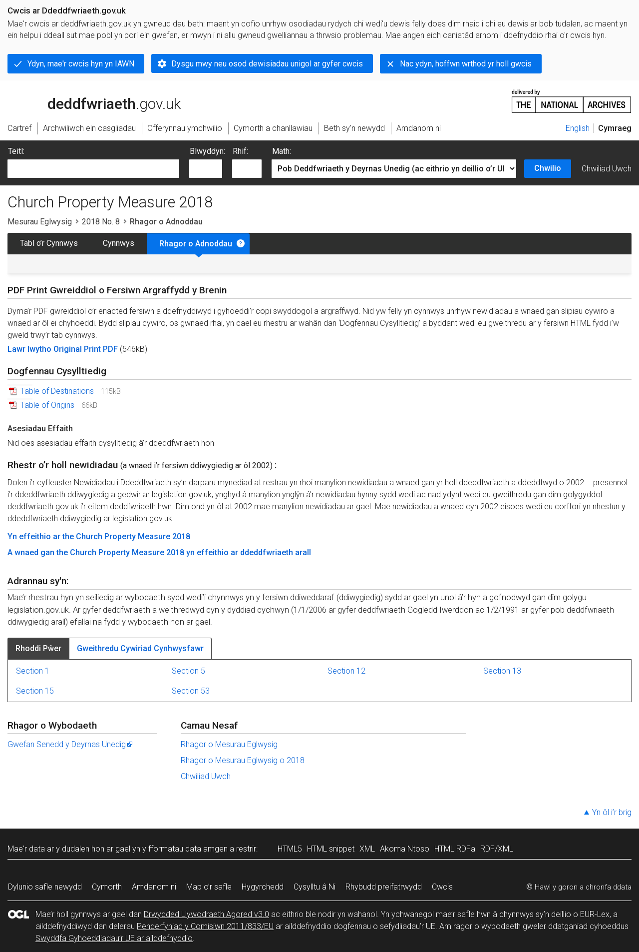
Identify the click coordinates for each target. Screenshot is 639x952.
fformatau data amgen (188, 849)
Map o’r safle (209, 887)
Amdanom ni (154, 887)
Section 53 (191, 691)
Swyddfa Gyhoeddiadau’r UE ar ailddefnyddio (114, 938)
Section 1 (32, 671)
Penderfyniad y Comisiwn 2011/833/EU (205, 926)
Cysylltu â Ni (314, 887)
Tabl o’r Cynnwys (49, 243)
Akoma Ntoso (404, 849)
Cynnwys (118, 243)
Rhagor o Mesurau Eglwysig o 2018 (243, 760)
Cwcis (442, 887)
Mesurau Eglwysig (39, 221)
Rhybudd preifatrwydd (383, 887)
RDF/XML (496, 849)
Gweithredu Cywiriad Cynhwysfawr (140, 648)
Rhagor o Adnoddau (195, 243)
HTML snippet (330, 849)
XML (367, 849)
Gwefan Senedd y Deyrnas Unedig (70, 744)
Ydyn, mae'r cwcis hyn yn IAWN (80, 63)
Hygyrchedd (263, 887)
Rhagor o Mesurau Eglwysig (229, 744)
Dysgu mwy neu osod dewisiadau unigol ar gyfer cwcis (267, 63)
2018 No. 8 (101, 221)
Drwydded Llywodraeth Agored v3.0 (206, 914)
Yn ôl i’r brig (612, 812)
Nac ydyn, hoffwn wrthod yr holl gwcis (466, 63)
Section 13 (502, 671)
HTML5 (290, 849)
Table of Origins (47, 405)
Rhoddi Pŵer (38, 648)
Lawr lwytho (30, 349)
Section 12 (346, 671)
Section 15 (35, 691)
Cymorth (107, 887)
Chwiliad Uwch (607, 168)
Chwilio (547, 168)
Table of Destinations (57, 391)
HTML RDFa (454, 849)
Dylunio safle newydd (45, 887)
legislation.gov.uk (86, 100)
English (578, 128)
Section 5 (188, 671)
